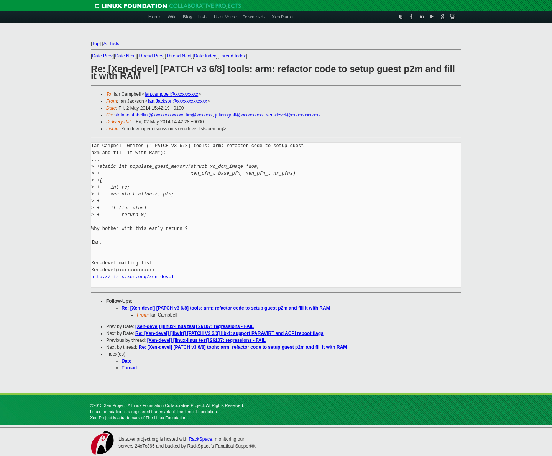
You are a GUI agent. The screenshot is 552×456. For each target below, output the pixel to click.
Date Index (205, 56)
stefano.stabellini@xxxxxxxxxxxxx (148, 115)
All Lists (111, 43)
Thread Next (178, 56)
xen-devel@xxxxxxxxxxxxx (293, 115)
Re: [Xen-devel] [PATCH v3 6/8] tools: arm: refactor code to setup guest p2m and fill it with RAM (226, 308)
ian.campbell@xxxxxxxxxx (172, 94)
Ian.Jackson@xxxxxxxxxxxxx (177, 101)
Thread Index (232, 56)
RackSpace (200, 439)
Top (95, 43)
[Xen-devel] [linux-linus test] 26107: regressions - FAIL (194, 326)
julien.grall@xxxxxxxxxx (239, 115)
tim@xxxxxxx (199, 115)
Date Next (125, 56)
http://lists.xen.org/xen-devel (132, 277)
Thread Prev (150, 56)
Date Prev (102, 56)
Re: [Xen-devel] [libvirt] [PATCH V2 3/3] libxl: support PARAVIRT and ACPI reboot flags (229, 333)
